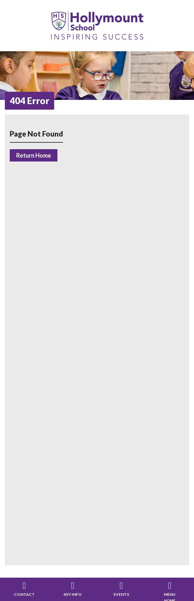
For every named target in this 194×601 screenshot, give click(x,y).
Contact (24, 594)
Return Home (33, 155)
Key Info (73, 594)
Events (121, 594)
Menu (170, 594)
